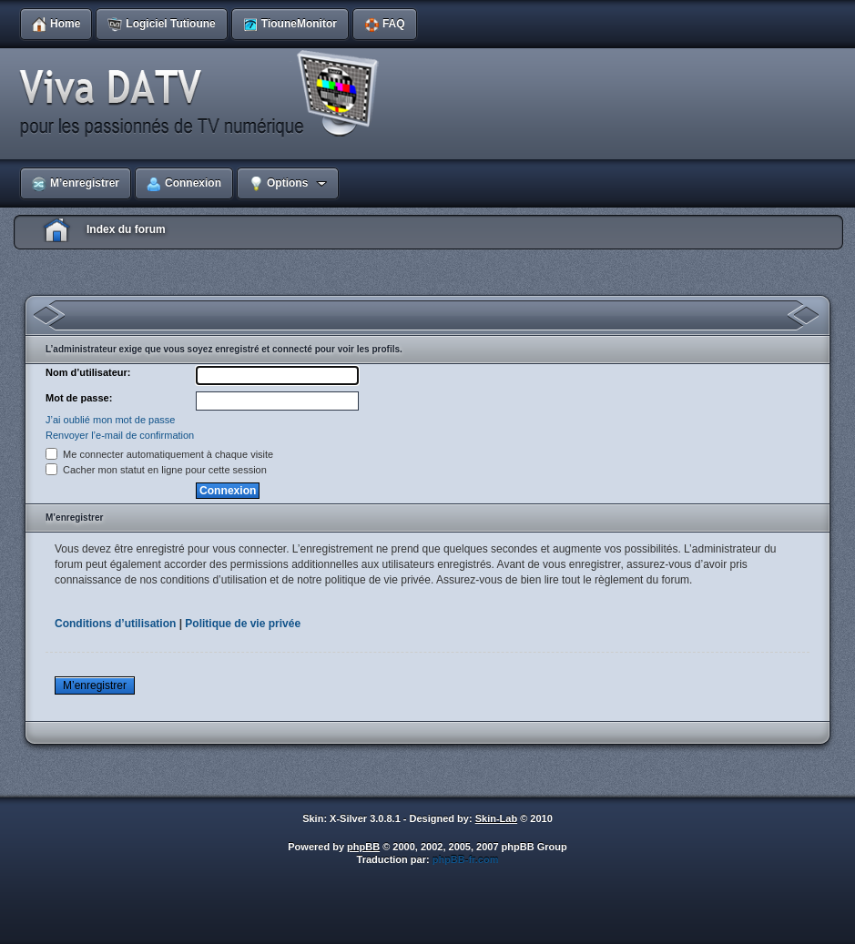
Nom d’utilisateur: (88, 372)
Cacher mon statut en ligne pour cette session (156, 469)
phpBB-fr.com (466, 859)
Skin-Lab (496, 818)
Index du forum (126, 229)
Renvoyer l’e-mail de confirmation (120, 435)
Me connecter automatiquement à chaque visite (159, 454)
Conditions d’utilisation (115, 623)
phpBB (363, 846)
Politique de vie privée (242, 623)
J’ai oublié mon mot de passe (110, 419)
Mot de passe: (79, 397)
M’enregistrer (95, 685)
